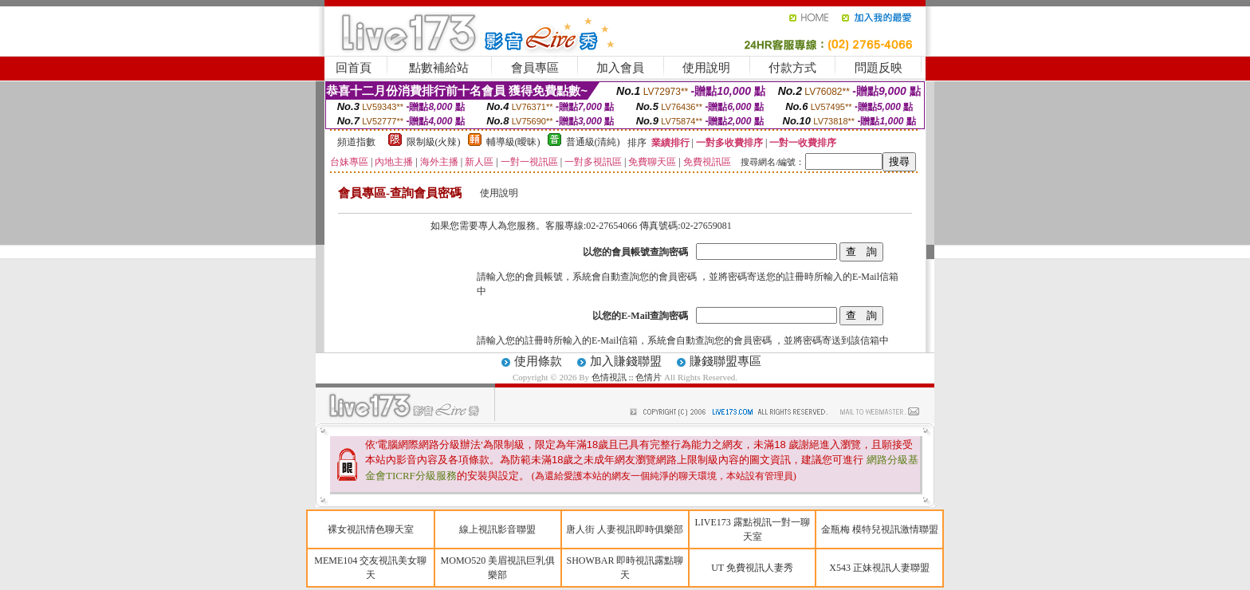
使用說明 (706, 67)
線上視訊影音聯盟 (497, 529)
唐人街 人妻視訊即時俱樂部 (624, 529)
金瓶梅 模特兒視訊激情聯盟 (879, 529)
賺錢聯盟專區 (725, 361)
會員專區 (535, 67)
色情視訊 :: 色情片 (627, 377)
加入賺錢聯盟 (626, 361)
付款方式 (792, 67)
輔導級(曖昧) (513, 142)
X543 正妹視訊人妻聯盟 (879, 567)
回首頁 (353, 67)
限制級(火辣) (434, 142)
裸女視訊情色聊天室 (371, 529)
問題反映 (878, 67)
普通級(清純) (593, 142)
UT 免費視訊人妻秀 (752, 567)
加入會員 (620, 67)
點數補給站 (439, 67)
